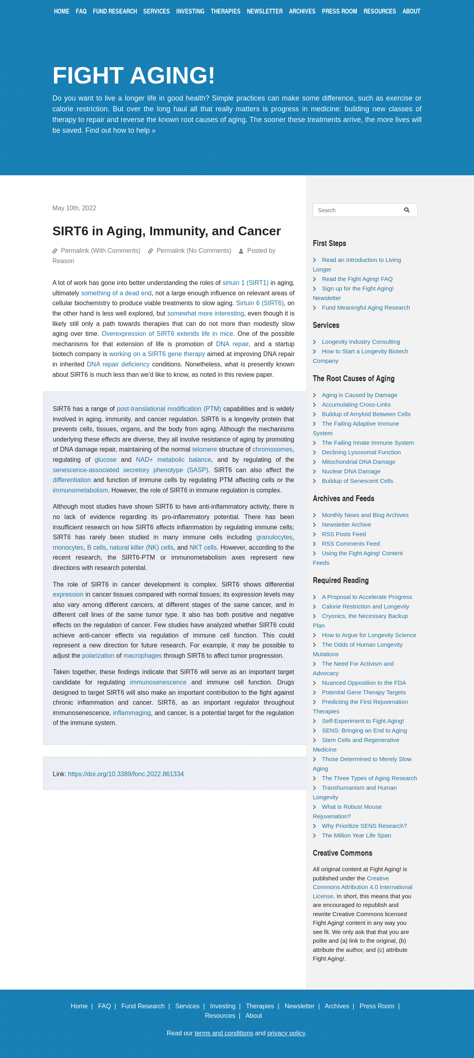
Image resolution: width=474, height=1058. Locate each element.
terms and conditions (224, 1033)
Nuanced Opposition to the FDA (364, 682)
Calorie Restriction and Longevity (365, 606)
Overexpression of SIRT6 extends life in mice (167, 333)
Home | (83, 1006)
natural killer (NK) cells (141, 547)
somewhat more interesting (205, 313)
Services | (191, 1006)
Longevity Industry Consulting (361, 341)
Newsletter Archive (346, 524)
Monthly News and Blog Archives (365, 515)
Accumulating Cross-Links (356, 404)
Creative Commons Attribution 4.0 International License (362, 887)
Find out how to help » (120, 130)
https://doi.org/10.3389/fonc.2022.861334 (126, 774)
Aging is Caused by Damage (359, 394)
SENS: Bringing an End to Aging (364, 730)
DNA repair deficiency (118, 364)
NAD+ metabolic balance (173, 459)
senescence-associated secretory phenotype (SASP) (130, 470)
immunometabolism (80, 490)
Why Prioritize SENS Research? (364, 825)
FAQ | (108, 1006)
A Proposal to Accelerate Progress (367, 596)
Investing (190, 11)
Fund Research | (147, 1006)
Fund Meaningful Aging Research (366, 307)
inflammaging (132, 712)
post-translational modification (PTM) (169, 408)
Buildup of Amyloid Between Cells (366, 414)
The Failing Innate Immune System (368, 442)
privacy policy (287, 1033)
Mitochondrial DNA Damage (358, 461)
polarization (98, 655)
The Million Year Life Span (356, 835)
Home (61, 11)
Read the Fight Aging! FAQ (357, 278)
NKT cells (203, 547)
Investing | (227, 1006)
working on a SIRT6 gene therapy (157, 354)
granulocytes (274, 537)
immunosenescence (158, 682)
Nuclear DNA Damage (351, 471)
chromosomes (272, 449)
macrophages (142, 655)
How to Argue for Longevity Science (369, 635)
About (411, 11)
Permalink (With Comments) (100, 250)
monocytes (68, 547)
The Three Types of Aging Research (369, 778)
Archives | (341, 1006)
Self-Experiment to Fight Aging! (363, 720)
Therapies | (264, 1006)
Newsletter (265, 11)
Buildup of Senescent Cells (357, 480)
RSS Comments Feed (351, 543)
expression (68, 594)
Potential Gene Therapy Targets (364, 692)
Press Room (339, 11)
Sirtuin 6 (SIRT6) (260, 303)
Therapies (226, 11)
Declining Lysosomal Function (361, 452)
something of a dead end (116, 293)
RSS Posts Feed (344, 534)
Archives (302, 11)
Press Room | (381, 1006)
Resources (380, 11)
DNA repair (232, 344)
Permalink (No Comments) (193, 250)
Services (156, 11)
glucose (106, 459)
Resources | (224, 1015)
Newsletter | (304, 1006)
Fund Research (115, 11)
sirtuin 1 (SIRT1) (245, 282)
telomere (204, 449)
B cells (96, 547)
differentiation (72, 480)
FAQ (81, 11)
